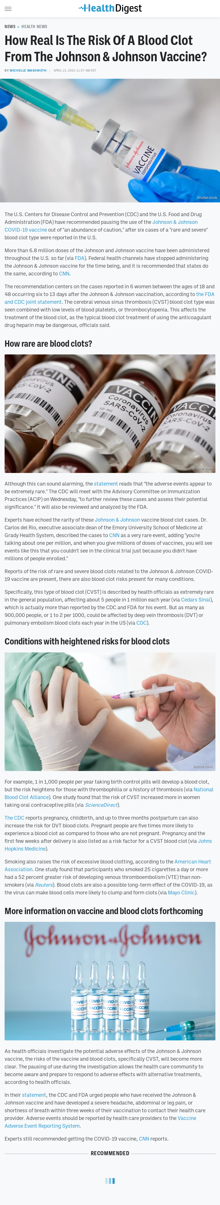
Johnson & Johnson (117, 519)
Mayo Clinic (181, 892)
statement (106, 483)
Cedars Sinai (195, 599)
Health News (34, 26)
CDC (141, 623)
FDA (80, 258)
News (10, 26)
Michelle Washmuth (28, 70)
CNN (64, 273)
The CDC (14, 817)
